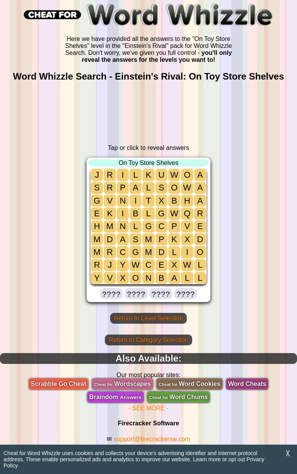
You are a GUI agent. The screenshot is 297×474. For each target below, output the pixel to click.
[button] (111, 293)
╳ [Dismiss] (287, 453)
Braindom (115, 397)
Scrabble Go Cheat (58, 384)
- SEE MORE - (148, 408)
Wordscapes (122, 384)
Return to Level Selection (148, 318)
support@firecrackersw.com (152, 439)
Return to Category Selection (148, 339)
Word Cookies (189, 384)
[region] (148, 113)
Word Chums (178, 397)
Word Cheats (247, 384)
